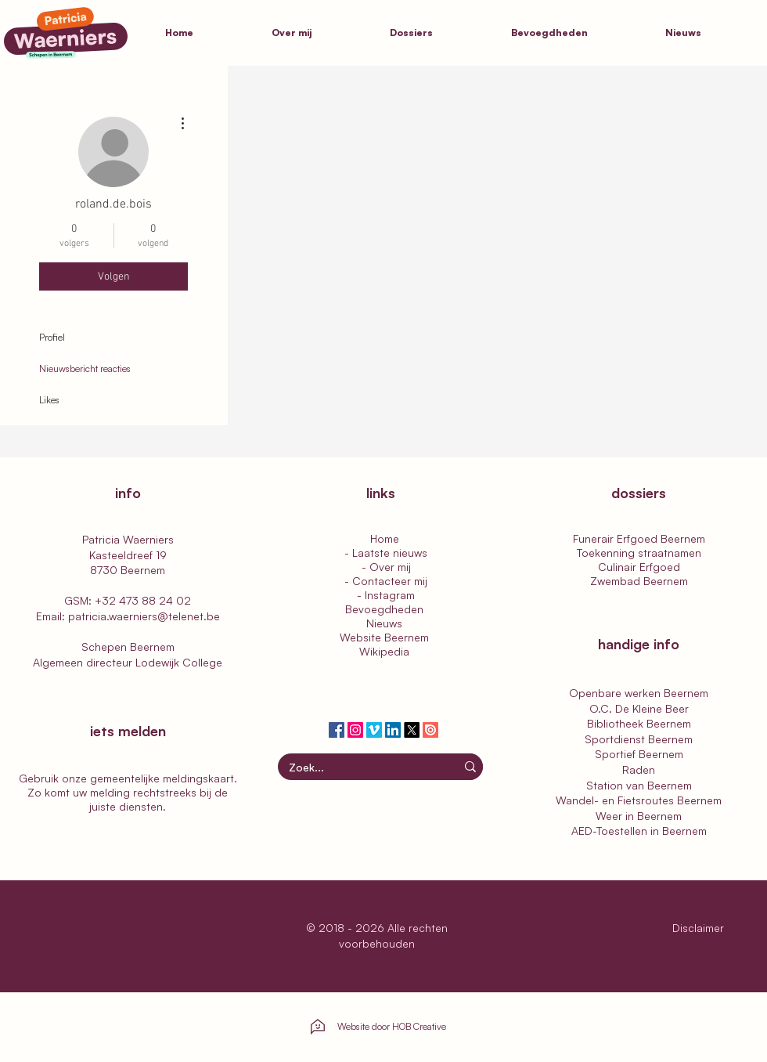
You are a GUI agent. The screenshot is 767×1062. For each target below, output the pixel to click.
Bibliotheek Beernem (639, 723)
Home (384, 538)
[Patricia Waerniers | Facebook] (336, 730)
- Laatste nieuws (384, 552)
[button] (438, 33)
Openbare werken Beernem (638, 692)
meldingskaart (198, 778)
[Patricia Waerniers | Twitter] (412, 730)
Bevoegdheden (384, 609)
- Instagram (384, 594)
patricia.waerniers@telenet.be (144, 616)
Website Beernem (384, 637)
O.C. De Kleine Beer (639, 708)
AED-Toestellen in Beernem (639, 830)
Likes (49, 400)
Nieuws (384, 623)
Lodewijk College (178, 662)
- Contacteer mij (384, 580)
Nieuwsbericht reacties (85, 368)
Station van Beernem (639, 785)
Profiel (52, 337)
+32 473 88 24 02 (143, 600)
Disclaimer (699, 927)
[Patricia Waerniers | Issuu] (430, 730)
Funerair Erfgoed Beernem (639, 538)
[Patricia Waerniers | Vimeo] (374, 730)
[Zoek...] (357, 767)
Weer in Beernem (639, 815)
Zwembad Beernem (639, 580)
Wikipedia (384, 651)
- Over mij (384, 566)
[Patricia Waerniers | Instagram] (355, 730)
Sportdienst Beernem (639, 739)
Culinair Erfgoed (639, 566)
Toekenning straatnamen (639, 552)
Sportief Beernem (639, 753)
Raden (638, 769)
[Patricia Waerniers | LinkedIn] (393, 730)
